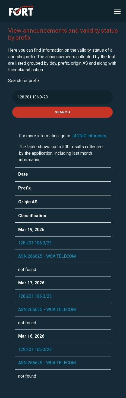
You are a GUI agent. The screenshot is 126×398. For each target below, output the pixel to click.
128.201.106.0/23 (35, 242)
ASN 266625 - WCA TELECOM (47, 256)
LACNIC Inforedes (88, 135)
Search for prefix (24, 80)
